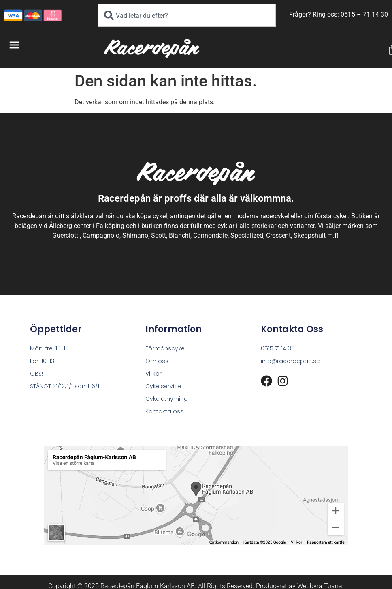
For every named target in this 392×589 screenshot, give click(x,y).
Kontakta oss (164, 411)
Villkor (153, 374)
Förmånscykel (165, 348)
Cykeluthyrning (166, 399)
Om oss (156, 361)
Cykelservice (163, 386)
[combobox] (187, 15)
